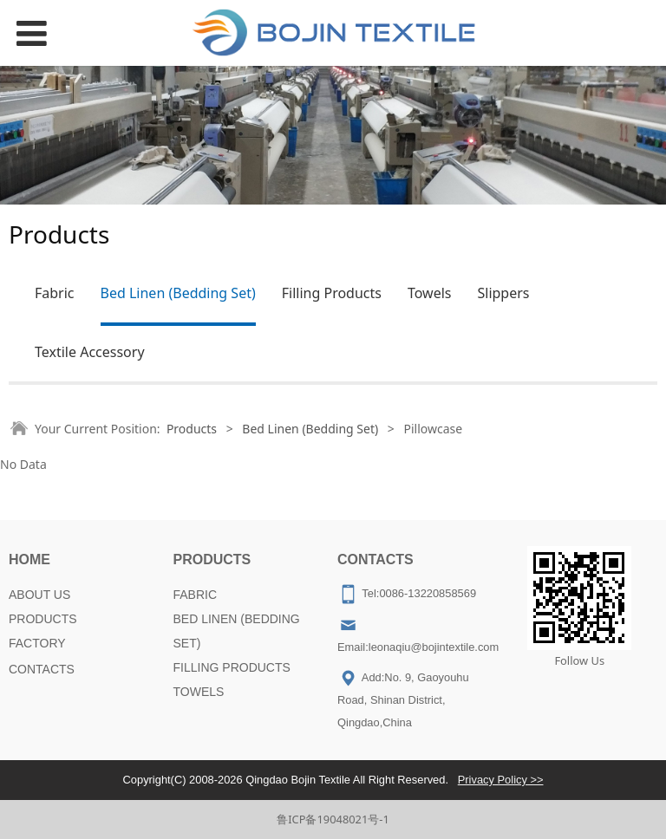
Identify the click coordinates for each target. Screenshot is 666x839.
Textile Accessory (90, 351)
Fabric (55, 292)
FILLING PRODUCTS (232, 667)
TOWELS (199, 692)
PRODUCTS (43, 619)
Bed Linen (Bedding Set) (178, 292)
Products (191, 428)
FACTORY (37, 643)
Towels (430, 292)
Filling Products (332, 292)
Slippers (503, 292)
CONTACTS (42, 669)
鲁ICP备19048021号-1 (333, 819)
